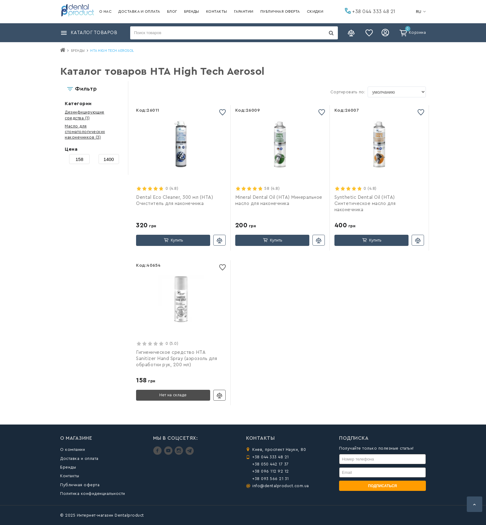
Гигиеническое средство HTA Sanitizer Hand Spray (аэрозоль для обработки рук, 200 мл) (176, 358)
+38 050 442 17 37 (270, 464)
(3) (85, 131)
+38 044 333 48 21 (370, 11)
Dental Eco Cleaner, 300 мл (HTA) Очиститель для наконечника (174, 200)
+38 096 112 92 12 (270, 471)
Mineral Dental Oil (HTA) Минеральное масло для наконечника (278, 200)
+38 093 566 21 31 (270, 479)
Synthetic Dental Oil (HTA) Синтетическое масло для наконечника (365, 203)
